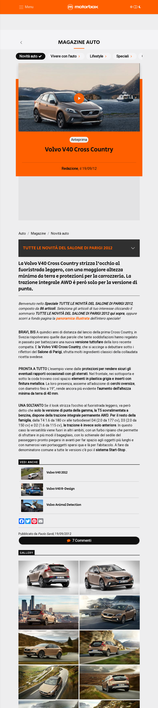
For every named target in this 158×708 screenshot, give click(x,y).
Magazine (38, 233)
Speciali (124, 56)
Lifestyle (99, 56)
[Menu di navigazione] (26, 7)
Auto (22, 233)
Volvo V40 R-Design (61, 489)
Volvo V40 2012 (57, 472)
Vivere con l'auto (66, 56)
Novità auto (30, 56)
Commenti (79, 540)
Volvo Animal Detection (64, 505)
